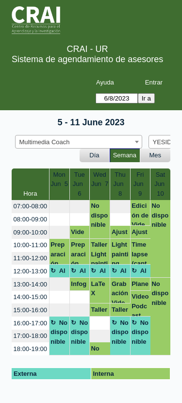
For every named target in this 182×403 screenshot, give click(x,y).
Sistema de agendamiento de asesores (87, 59)
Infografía (78, 285)
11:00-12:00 (30, 258)
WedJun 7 (99, 179)
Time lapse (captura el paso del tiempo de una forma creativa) (140, 253)
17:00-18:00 (30, 335)
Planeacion (140, 285)
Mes (155, 155)
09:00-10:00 (30, 232)
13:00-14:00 (30, 284)
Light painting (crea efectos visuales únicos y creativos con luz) (120, 253)
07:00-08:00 (30, 206)
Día (94, 155)
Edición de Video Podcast (140, 214)
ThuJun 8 (120, 184)
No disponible (99, 215)
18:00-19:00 (30, 349)
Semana (124, 155)
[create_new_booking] (59, 206)
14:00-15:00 (30, 297)
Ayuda (105, 82)
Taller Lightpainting (99, 253)
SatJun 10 (160, 184)
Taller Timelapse (99, 311)
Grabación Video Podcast (120, 292)
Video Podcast (140, 305)
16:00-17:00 (30, 323)
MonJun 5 (58, 179)
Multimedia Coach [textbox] (44, 142)
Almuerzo (58, 272)
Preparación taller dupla (58, 253)
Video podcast (78, 233)
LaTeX (98, 288)
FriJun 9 (140, 184)
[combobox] (78, 142)
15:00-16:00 (30, 310)
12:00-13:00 (30, 271)
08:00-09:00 (30, 219)
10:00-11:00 (30, 245)
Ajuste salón (120, 233)
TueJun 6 (79, 184)
